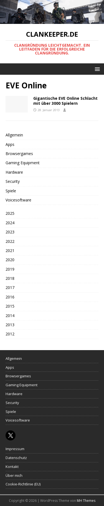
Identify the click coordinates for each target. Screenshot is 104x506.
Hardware (14, 172)
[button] (96, 69)
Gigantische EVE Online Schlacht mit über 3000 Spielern (65, 101)
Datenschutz (16, 457)
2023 (10, 232)
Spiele (11, 190)
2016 (10, 297)
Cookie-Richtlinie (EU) (23, 484)
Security (13, 181)
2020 (10, 259)
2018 (10, 278)
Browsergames (19, 153)
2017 (10, 287)
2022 (10, 241)
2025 (10, 213)
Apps (10, 144)
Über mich (14, 475)
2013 (10, 324)
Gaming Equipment (23, 162)
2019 (10, 269)
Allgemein (14, 135)
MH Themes (86, 500)
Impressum (15, 448)
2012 (10, 333)
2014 (10, 315)
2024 (10, 222)
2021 (10, 250)
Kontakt (12, 466)
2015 (10, 306)
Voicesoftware (18, 200)
